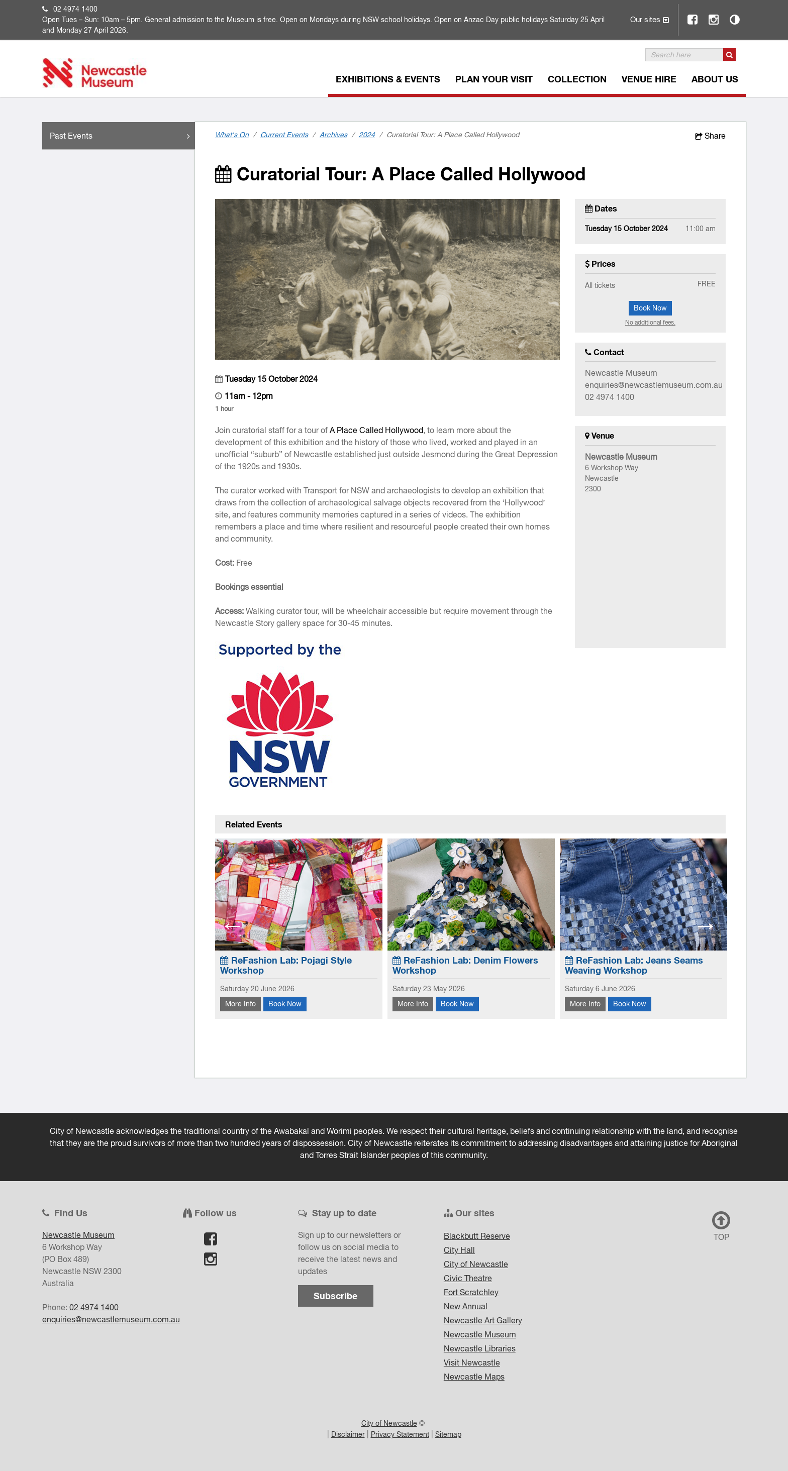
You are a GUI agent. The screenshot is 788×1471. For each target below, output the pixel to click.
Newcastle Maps (474, 1376)
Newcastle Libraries (480, 1348)
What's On (232, 135)
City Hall (459, 1249)
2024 (367, 135)
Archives (333, 135)
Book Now (650, 308)
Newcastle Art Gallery (483, 1320)
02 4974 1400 (75, 9)
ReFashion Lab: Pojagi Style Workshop (286, 965)
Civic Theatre (468, 1278)
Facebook (693, 19)
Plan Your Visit (494, 78)
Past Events (122, 136)
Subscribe (335, 1295)
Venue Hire (649, 78)
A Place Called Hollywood (376, 430)
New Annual (465, 1306)
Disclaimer (348, 1434)
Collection (577, 78)
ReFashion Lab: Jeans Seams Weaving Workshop (634, 965)
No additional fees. (650, 322)
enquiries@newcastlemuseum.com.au (654, 384)
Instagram (714, 19)
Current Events (284, 135)
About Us (715, 78)
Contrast (735, 19)
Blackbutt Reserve (477, 1235)
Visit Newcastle (472, 1362)
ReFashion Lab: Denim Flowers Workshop (465, 965)
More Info (240, 1004)
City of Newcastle (476, 1264)
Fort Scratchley (471, 1292)
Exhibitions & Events (388, 78)
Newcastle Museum (480, 1334)
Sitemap (448, 1434)
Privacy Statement (400, 1434)
